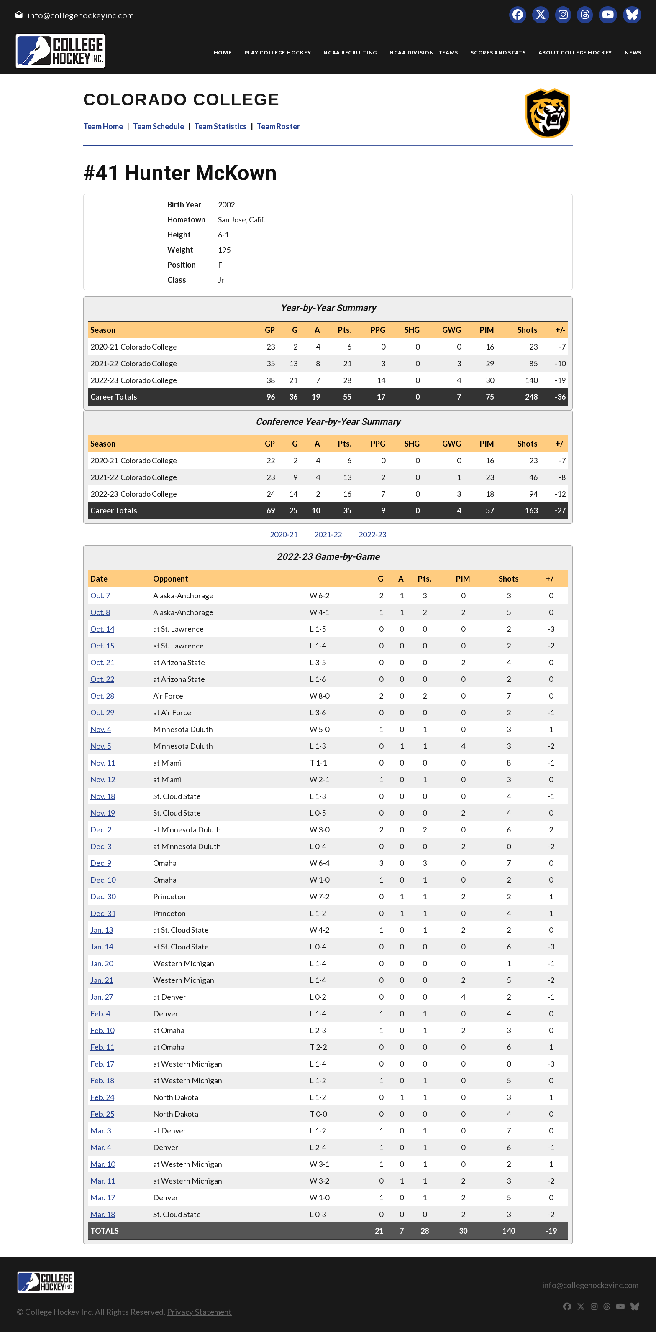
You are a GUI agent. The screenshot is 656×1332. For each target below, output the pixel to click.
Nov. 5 (100, 745)
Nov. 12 (102, 779)
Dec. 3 (100, 846)
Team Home (103, 126)
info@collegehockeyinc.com (81, 15)
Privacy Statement (199, 1312)
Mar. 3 (100, 1130)
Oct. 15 (102, 645)
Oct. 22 (102, 679)
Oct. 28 (102, 695)
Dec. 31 (102, 913)
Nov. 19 (102, 812)
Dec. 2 (100, 829)
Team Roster (278, 126)
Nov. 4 (100, 729)
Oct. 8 (100, 612)
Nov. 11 (102, 762)
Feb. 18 (102, 1080)
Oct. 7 (100, 595)
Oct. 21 (102, 662)
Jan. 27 (101, 996)
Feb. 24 (102, 1097)
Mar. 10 (102, 1164)
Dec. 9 (100, 863)
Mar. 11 (102, 1180)
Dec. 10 (102, 879)
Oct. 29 (102, 712)
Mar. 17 (102, 1197)
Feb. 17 (102, 1063)
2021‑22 (328, 534)
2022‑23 (372, 534)
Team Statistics (220, 126)
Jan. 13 (101, 929)
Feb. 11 (102, 1046)
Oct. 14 (102, 628)
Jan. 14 (101, 946)
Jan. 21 (101, 980)
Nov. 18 (102, 796)
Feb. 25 (102, 1113)
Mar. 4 (100, 1147)
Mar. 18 (102, 1214)
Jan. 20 (101, 963)
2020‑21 (283, 534)
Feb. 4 (100, 1013)
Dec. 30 (102, 896)
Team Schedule (158, 126)
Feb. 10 (102, 1030)
